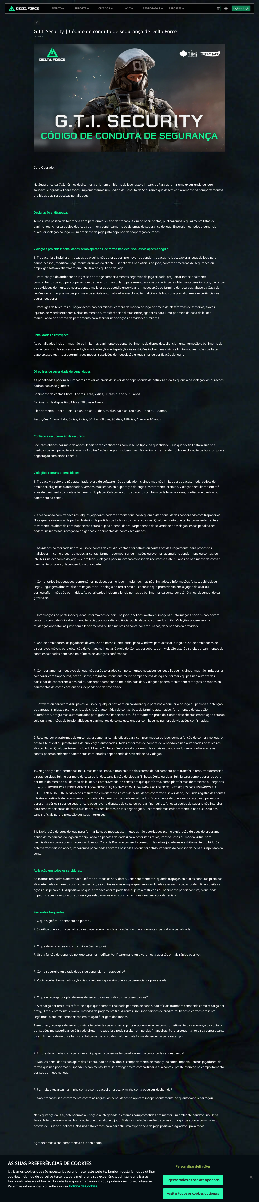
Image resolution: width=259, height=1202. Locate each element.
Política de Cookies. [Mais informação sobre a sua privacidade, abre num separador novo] (83, 1186)
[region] (129, 1178)
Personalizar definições (193, 1166)
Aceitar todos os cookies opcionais (193, 1193)
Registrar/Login (241, 8)
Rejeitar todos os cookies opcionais (193, 1180)
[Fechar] (251, 1176)
